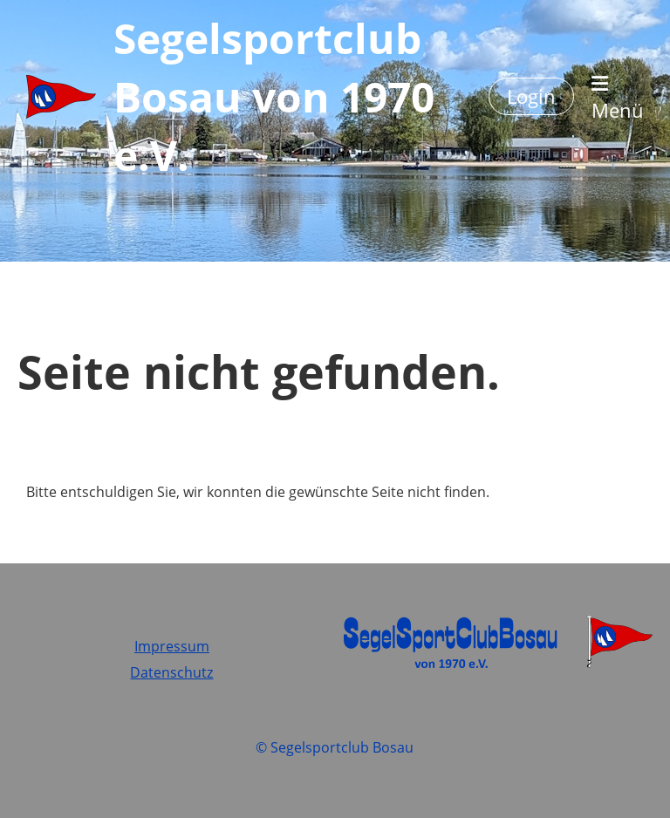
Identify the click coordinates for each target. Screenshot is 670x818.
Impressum (171, 646)
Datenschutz (171, 672)
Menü (617, 98)
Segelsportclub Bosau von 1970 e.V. (273, 96)
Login (531, 96)
